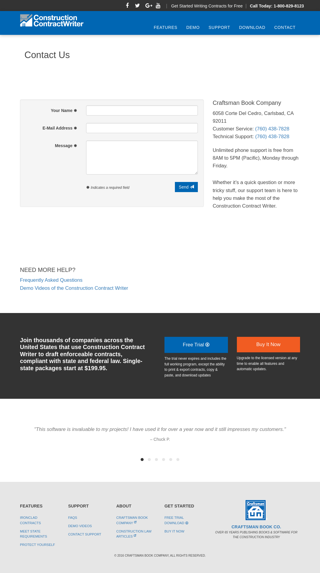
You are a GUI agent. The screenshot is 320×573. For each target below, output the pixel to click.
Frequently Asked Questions (51, 280)
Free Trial (196, 345)
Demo (193, 27)
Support (219, 27)
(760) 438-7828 (272, 129)
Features (165, 27)
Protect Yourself (37, 544)
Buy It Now (268, 344)
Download (252, 27)
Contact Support (84, 534)
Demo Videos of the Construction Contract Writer (74, 288)
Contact (285, 27)
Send (186, 187)
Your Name (64, 110)
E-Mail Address (60, 128)
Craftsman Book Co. (256, 526)
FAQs (72, 517)
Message (66, 145)
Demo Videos (80, 526)
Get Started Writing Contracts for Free (207, 6)
